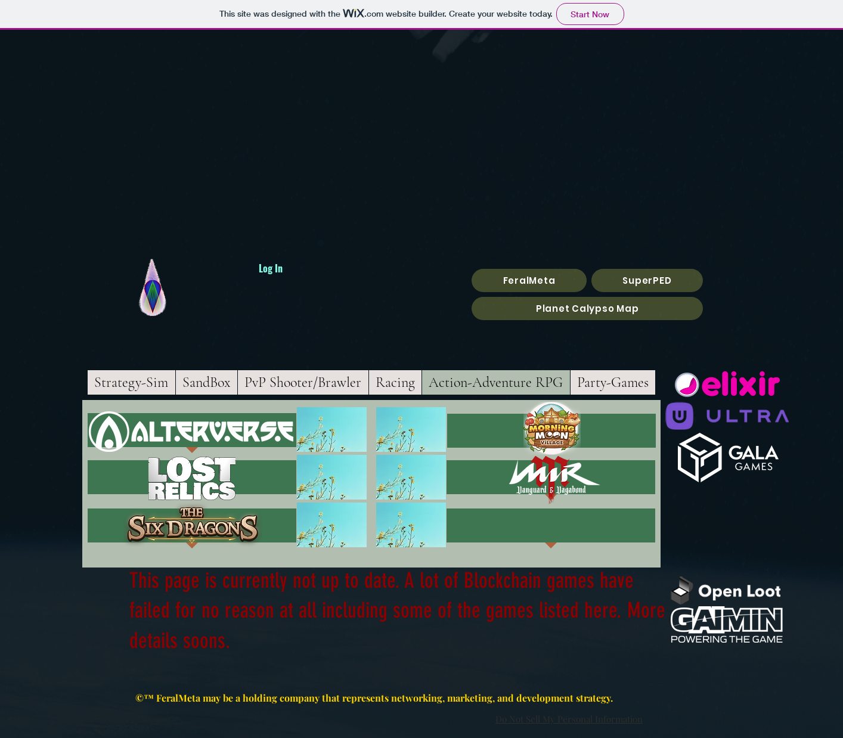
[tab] (613, 382)
